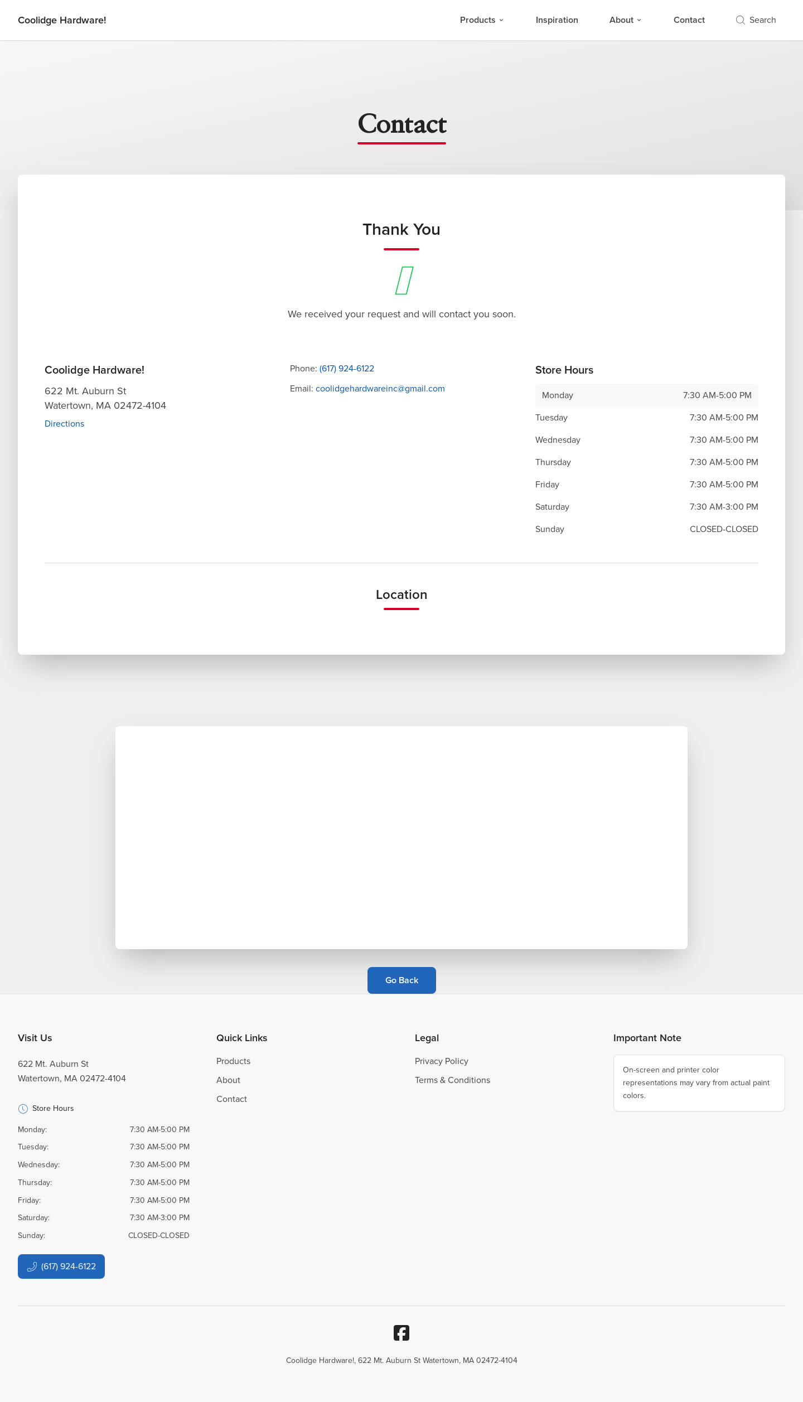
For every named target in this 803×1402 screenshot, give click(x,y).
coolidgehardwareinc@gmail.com (380, 388)
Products (482, 19)
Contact (689, 19)
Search (756, 19)
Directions (64, 423)
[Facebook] (401, 1333)
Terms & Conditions (452, 1080)
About (625, 19)
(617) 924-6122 (347, 368)
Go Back (401, 980)
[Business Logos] (62, 20)
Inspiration (557, 19)
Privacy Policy (441, 1061)
